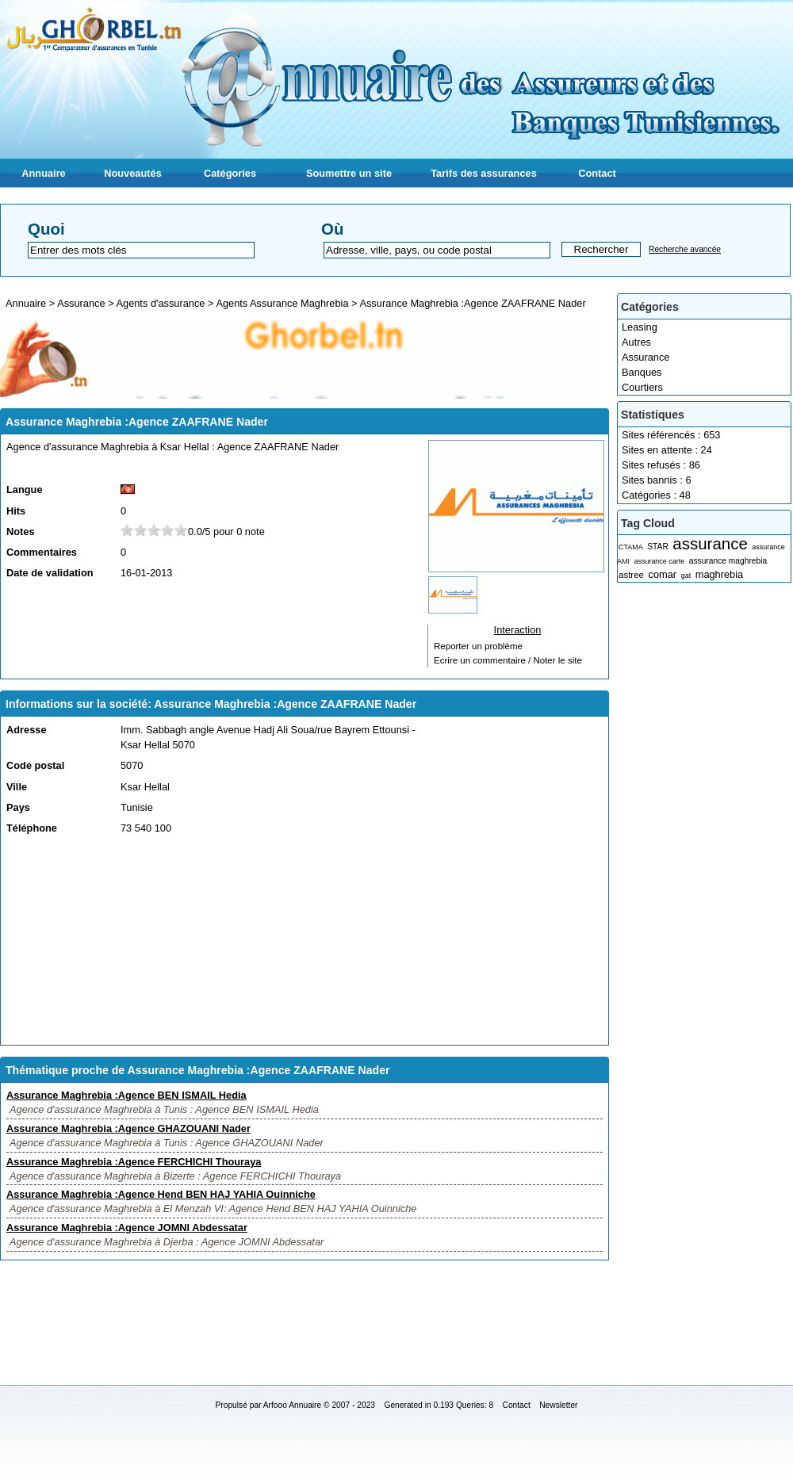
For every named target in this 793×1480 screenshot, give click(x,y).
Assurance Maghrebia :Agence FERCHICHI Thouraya (133, 1162)
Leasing (639, 327)
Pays (18, 807)
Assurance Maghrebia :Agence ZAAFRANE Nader (472, 303)
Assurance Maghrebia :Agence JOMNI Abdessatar (126, 1227)
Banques (642, 372)
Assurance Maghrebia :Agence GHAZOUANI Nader (128, 1128)
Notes (20, 531)
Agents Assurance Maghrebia (282, 303)
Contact (597, 173)
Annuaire (43, 173)
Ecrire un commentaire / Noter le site (508, 660)
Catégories (230, 173)
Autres (636, 342)
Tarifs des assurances (484, 173)
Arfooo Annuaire (292, 1405)
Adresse (26, 730)
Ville (16, 787)
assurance (709, 543)
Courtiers (642, 387)
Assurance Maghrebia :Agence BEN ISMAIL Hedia (126, 1095)
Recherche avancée (685, 249)
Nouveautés (133, 173)
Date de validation (50, 573)
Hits (15, 511)
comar (663, 574)
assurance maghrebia (728, 560)
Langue (24, 489)
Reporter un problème (478, 646)
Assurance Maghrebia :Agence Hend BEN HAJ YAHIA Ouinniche (161, 1194)
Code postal (35, 765)
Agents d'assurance (160, 303)
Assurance (645, 357)
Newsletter (558, 1405)
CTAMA (631, 547)
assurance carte (659, 561)
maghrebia (719, 574)
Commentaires (41, 552)
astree (631, 574)
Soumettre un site (349, 173)
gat (686, 575)
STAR (657, 546)
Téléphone (31, 828)
